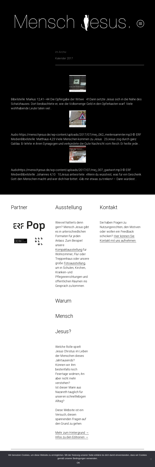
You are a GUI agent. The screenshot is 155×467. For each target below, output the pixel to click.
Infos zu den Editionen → (71, 437)
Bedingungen (79, 458)
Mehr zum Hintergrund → (72, 432)
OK (78, 462)
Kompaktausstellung (68, 249)
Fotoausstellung (74, 263)
